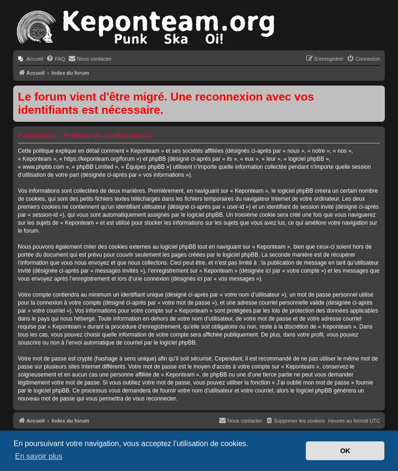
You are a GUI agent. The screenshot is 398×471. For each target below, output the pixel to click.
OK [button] (345, 451)
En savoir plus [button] (39, 456)
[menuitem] (30, 58)
